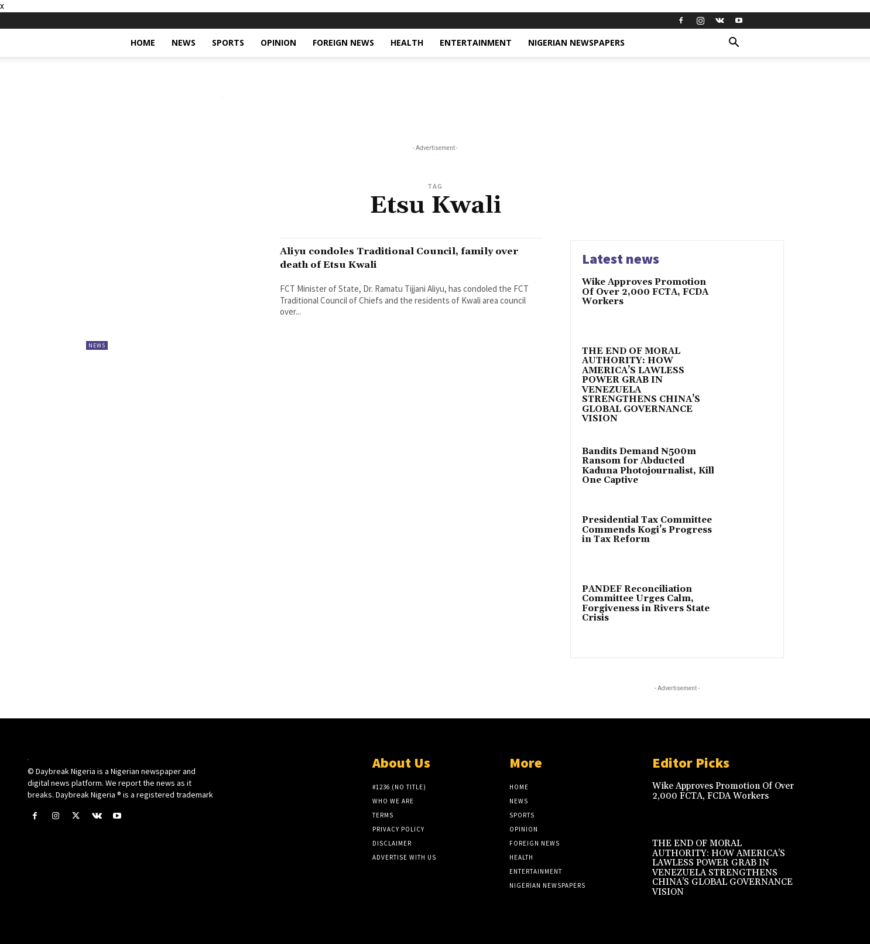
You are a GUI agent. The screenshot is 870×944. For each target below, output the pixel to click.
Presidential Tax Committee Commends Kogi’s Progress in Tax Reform (647, 529)
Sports (228, 42)
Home (143, 42)
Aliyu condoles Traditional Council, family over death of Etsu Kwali (394, 257)
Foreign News (343, 42)
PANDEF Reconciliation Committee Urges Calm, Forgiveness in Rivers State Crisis (646, 604)
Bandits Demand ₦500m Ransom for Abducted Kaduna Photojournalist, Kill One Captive (648, 466)
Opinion (278, 42)
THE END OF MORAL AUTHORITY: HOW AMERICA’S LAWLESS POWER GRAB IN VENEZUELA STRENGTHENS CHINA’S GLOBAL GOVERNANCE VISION (641, 385)
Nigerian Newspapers (576, 42)
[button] (734, 43)
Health (407, 42)
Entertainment (476, 42)
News (184, 42)
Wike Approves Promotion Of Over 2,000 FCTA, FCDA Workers (645, 292)
